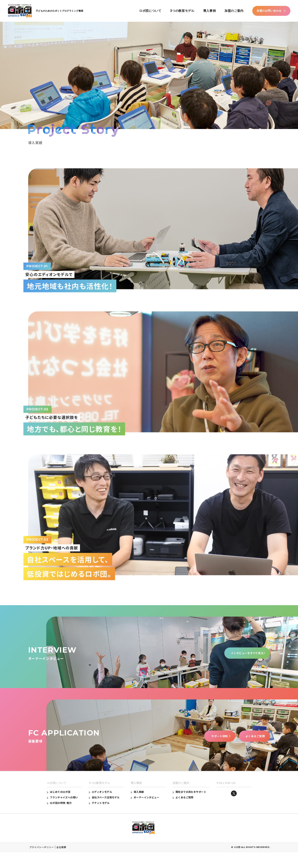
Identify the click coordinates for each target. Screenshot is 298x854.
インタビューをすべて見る (241, 655)
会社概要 (61, 848)
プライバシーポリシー (41, 848)
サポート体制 (197, 737)
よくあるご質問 (247, 737)
